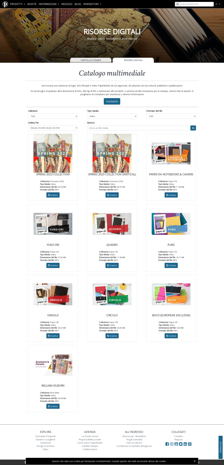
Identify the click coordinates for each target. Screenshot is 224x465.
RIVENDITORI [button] (91, 4)
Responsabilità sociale (90, 439)
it (216, 4)
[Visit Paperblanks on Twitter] (181, 444)
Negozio (66, 4)
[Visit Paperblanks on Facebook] (167, 444)
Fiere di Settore (134, 442)
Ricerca (90, 122)
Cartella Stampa (91, 60)
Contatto (112, 101)
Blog (78, 4)
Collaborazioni (90, 449)
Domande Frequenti (45, 436)
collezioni (32, 110)
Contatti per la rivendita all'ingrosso (134, 446)
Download (45, 442)
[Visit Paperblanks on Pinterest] (189, 444)
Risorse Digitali (133, 60)
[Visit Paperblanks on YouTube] (177, 444)
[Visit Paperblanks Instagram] (171, 444)
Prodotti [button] (16, 4)
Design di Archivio (45, 446)
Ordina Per (33, 122)
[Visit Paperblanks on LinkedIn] (186, 444)
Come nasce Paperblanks (90, 442)
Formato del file (154, 110)
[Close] (194, 461)
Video (45, 449)
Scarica (53, 195)
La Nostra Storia (90, 436)
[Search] (197, 4)
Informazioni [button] (48, 4)
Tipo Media (92, 110)
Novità (31, 4)
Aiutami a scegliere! (45, 439)
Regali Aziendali (134, 439)
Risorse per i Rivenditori (134, 436)
